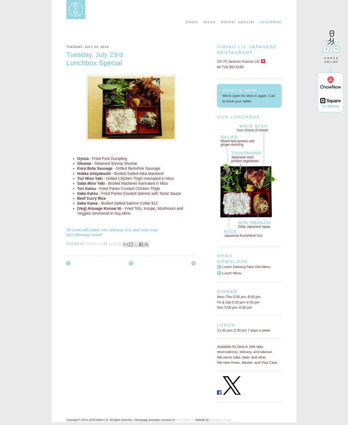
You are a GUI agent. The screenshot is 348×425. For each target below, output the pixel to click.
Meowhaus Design (221, 419)
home (192, 22)
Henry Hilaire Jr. (185, 419)
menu (210, 22)
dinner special (238, 22)
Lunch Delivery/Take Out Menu (244, 267)
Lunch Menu (229, 273)
